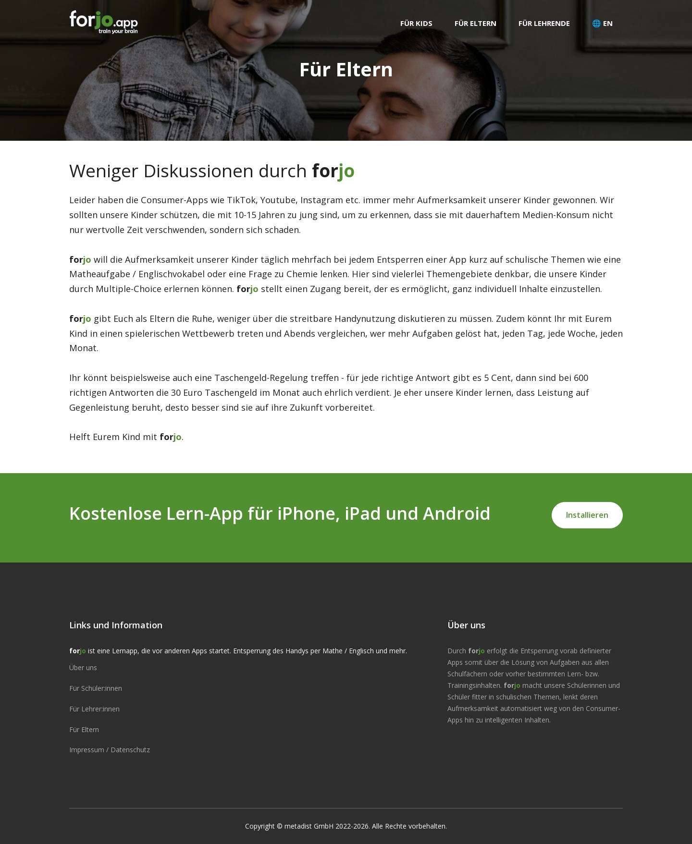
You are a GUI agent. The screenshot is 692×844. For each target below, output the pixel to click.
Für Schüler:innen (95, 688)
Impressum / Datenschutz (109, 749)
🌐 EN (602, 23)
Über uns (83, 667)
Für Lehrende (544, 23)
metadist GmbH (309, 826)
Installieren (587, 515)
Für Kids (416, 23)
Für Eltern (475, 23)
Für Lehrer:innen (94, 708)
